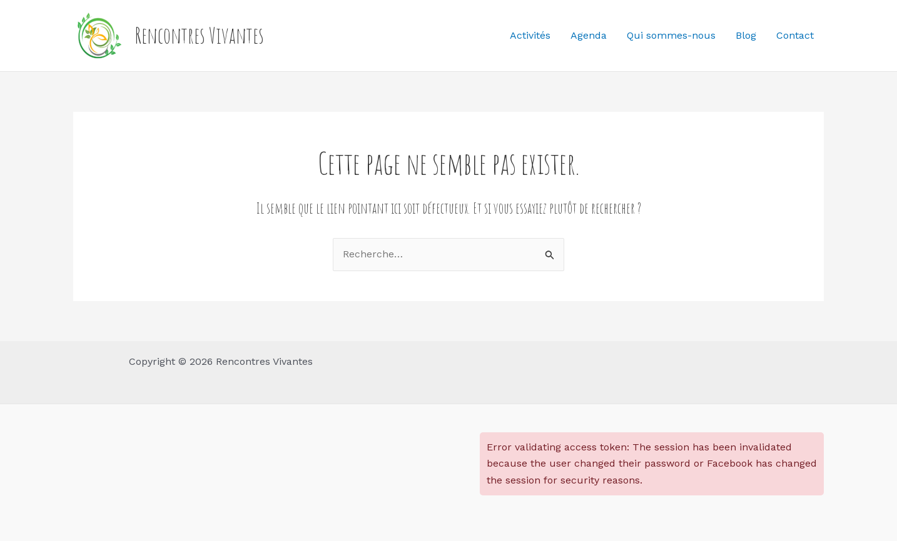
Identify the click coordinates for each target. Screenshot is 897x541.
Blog (746, 35)
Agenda (588, 35)
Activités (530, 35)
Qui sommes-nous (671, 35)
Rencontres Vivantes (199, 35)
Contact (795, 35)
